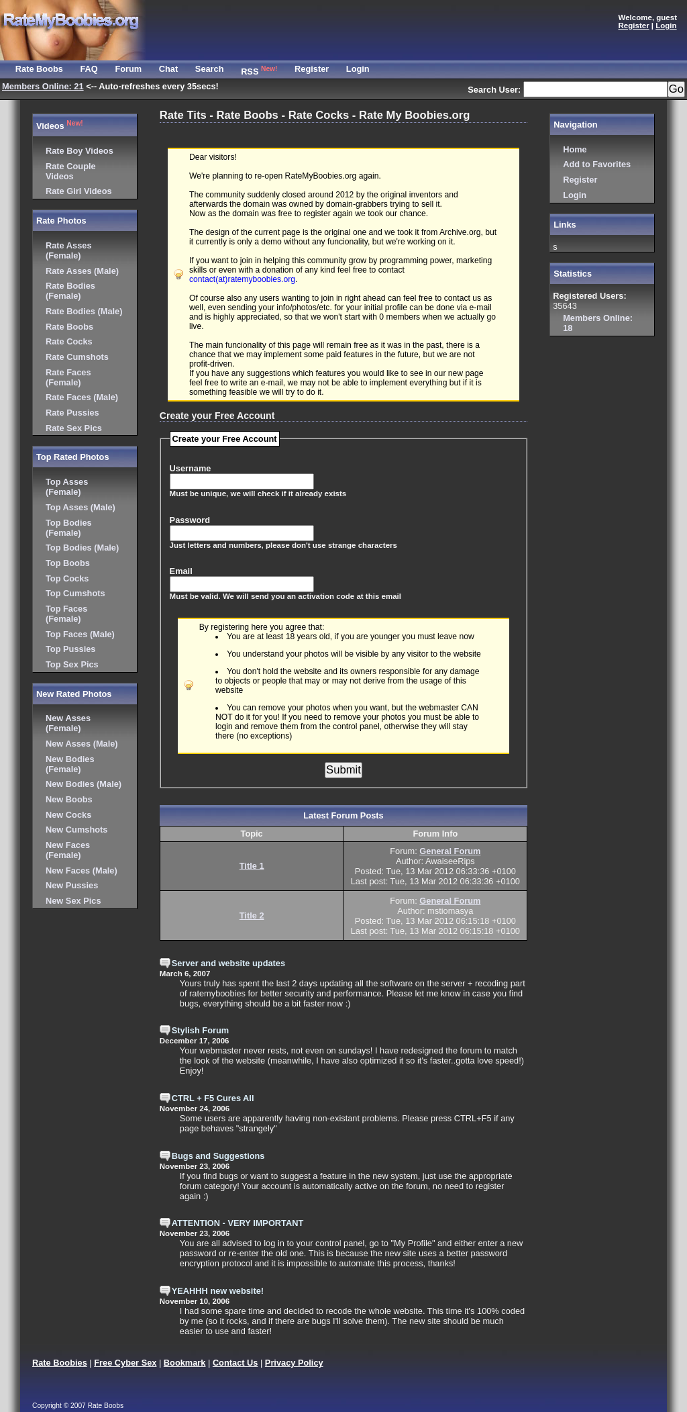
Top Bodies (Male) (82, 548)
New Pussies (72, 885)
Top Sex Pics (72, 664)
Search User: (495, 90)
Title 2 (252, 915)
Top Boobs (68, 563)
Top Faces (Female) (66, 614)
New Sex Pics (73, 901)
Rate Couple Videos (71, 171)
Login (574, 195)
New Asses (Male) (82, 744)
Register (580, 180)
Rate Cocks (69, 341)
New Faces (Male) (81, 870)
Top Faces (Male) (80, 634)
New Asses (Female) (68, 723)
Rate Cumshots (77, 357)
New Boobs (69, 799)
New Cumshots (76, 830)
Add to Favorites (597, 164)
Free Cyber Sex (125, 1363)
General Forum (449, 851)
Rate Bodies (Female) (70, 291)
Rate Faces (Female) (68, 377)
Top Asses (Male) (80, 507)
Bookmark (185, 1363)
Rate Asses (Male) (82, 271)
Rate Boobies (59, 1363)
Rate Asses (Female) (69, 250)
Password (190, 520)
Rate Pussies (72, 413)
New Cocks (68, 815)
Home (575, 149)
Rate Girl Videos (79, 191)
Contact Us (235, 1363)
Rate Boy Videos (79, 151)
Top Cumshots (75, 593)
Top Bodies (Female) (69, 528)
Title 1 (252, 866)
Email (181, 571)
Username (190, 468)
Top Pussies (70, 649)
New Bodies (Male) (83, 784)
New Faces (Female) (68, 850)
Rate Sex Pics (74, 428)
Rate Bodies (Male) (84, 311)
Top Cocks (67, 578)
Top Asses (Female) (67, 487)
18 (598, 323)
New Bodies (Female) (70, 764)
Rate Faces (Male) (82, 397)
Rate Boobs (69, 327)
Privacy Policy (294, 1363)
